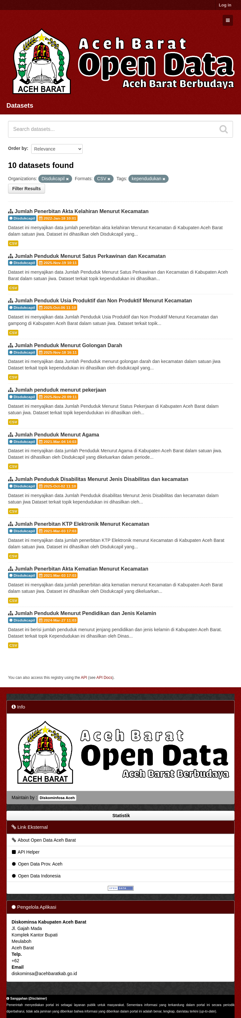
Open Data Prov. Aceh (36, 863)
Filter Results (26, 188)
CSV (13, 243)
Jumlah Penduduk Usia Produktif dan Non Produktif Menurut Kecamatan (103, 300)
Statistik (120, 815)
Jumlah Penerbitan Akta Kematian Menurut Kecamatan (81, 569)
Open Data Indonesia (35, 875)
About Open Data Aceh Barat (43, 840)
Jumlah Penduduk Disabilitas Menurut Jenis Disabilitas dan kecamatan (101, 479)
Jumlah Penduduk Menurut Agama (56, 434)
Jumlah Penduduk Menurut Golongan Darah (68, 345)
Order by (17, 148)
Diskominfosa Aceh (57, 798)
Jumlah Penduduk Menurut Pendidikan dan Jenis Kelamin (85, 613)
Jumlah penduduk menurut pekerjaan (60, 390)
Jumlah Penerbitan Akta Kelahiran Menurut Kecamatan (81, 211)
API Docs (105, 677)
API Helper (25, 852)
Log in (225, 5)
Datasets (19, 105)
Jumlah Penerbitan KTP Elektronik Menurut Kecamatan (81, 524)
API (84, 677)
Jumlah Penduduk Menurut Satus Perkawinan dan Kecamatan (89, 256)
